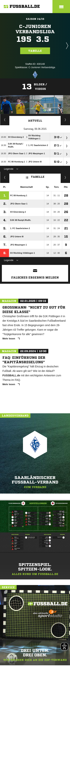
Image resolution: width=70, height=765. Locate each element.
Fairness (4, 177)
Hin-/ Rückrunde (65, 177)
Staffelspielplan (4, 119)
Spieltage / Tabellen (65, 119)
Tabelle (35, 50)
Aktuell (35, 120)
